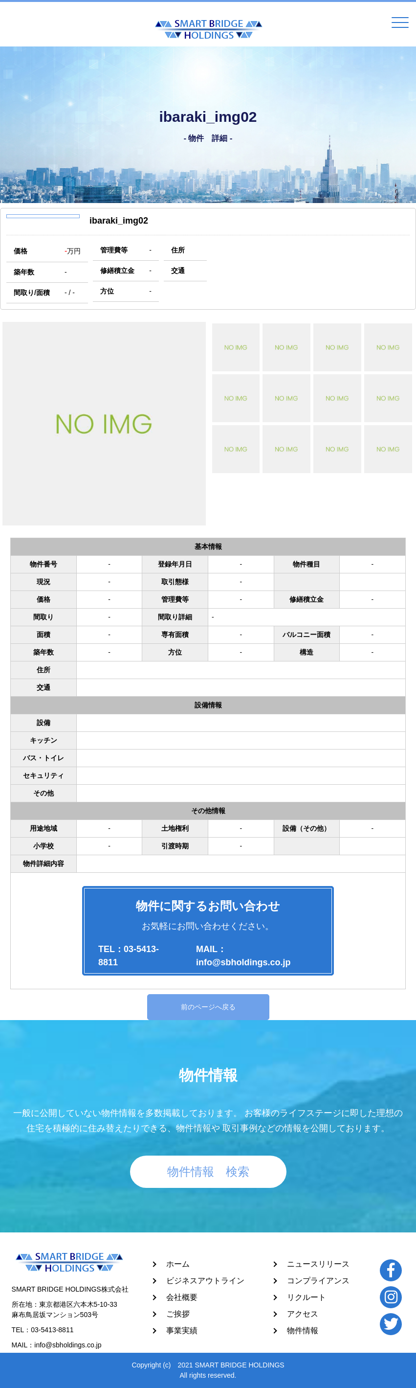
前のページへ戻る (208, 1007)
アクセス (302, 1314)
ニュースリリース (318, 1264)
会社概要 (181, 1297)
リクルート (306, 1297)
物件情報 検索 (208, 1171)
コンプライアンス (318, 1280)
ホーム (178, 1264)
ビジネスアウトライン (205, 1280)
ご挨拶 (178, 1314)
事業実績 (181, 1330)
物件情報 (302, 1330)
